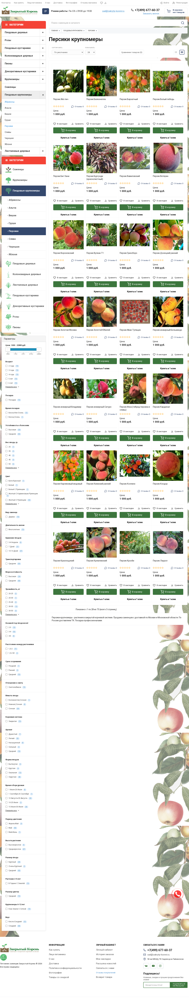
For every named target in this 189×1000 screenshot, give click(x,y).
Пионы (25, 63)
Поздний (12, 666)
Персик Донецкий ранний (165, 253)
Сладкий (13, 926)
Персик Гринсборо (128, 253)
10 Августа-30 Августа (18, 798)
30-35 (11, 606)
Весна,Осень (14, 417)
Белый (11, 485)
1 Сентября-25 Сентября (19, 794)
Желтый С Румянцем (18, 500)
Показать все (12, 387)
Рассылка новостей (106, 963)
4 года (12, 374)
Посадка (13, 400)
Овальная (13, 773)
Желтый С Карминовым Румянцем (21, 495)
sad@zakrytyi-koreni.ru (113, 11)
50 (10, 464)
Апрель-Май (14, 824)
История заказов (105, 954)
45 (10, 460)
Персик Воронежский (63, 253)
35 (10, 451)
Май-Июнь (13, 832)
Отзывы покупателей (105, 973)
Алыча (8, 108)
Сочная (12, 709)
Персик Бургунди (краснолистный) (94, 177)
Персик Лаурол (160, 560)
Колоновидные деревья (25, 56)
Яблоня (8, 144)
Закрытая (13, 721)
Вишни (8, 114)
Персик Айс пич (60, 99)
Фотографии (71, 3)
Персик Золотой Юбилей (98, 330)
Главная (54, 30)
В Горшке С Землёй (17, 883)
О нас (47, 3)
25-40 (11, 602)
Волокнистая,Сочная (18, 700)
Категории (14, 160)
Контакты (6, 3)
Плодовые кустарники (25, 48)
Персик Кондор (160, 484)
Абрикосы (9, 102)
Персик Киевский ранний (98, 484)
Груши (8, 120)
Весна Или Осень (16, 413)
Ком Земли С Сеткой (18, 909)
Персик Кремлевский (96, 560)
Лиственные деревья (25, 151)
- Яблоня (11, 254)
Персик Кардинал (161, 407)
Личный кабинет (104, 949)
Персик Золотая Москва (65, 330)
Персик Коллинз (127, 484)
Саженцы (10, 87)
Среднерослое (15, 849)
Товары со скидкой (59, 977)
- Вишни (10, 215)
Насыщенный (14, 743)
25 (10, 447)
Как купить (19, 3)
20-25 (11, 594)
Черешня (9, 138)
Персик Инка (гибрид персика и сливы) (135, 408)
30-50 (11, 611)
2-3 (10, 627)
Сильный (12, 747)
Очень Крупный (15, 866)
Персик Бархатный (129, 99)
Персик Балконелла (96, 99)
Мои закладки (103, 959)
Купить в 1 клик (68, 138)
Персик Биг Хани (61, 176)
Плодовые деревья (25, 32)
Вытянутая (13, 764)
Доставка (57, 3)
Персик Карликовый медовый (67, 484)
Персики (9, 126)
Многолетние (15, 529)
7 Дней (12, 547)
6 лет (11, 383)
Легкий (12, 738)
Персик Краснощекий (63, 560)
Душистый (13, 734)
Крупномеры (25, 79)
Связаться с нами (105, 968)
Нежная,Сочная (15, 704)
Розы (25, 40)
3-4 (10, 632)
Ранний (12, 670)
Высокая (13, 430)
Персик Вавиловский (130, 176)
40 (10, 455)
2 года (12, 366)
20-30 (11, 598)
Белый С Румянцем (17, 489)
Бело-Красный (15, 481)
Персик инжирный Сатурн (98, 407)
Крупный (13, 862)
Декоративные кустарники (25, 71)
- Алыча (10, 207)
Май (11, 828)
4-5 (10, 636)
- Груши (10, 223)
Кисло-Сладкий (16, 922)
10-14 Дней (14, 551)
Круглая (12, 768)
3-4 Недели (13, 542)
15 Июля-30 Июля (16, 807)
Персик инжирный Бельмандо (167, 330)
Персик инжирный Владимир (67, 407)
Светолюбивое (15, 687)
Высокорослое (15, 845)
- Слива (10, 239)
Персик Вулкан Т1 (95, 253)
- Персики (11, 231)
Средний (13, 674)
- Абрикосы (13, 200)
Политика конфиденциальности (65, 968)
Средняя (13, 434)
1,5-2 (11, 649)
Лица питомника (34, 3)
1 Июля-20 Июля (15, 790)
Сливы (8, 132)
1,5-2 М (12, 653)
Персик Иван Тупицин (130, 330)
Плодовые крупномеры (25, 95)
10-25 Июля (13, 802)
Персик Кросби (127, 560)
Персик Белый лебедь (163, 99)
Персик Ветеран (160, 176)
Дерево (12, 517)
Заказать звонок (151, 13)
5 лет (11, 379)
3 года (12, 370)
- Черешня (12, 246)
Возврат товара (104, 977)
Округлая (13, 777)
